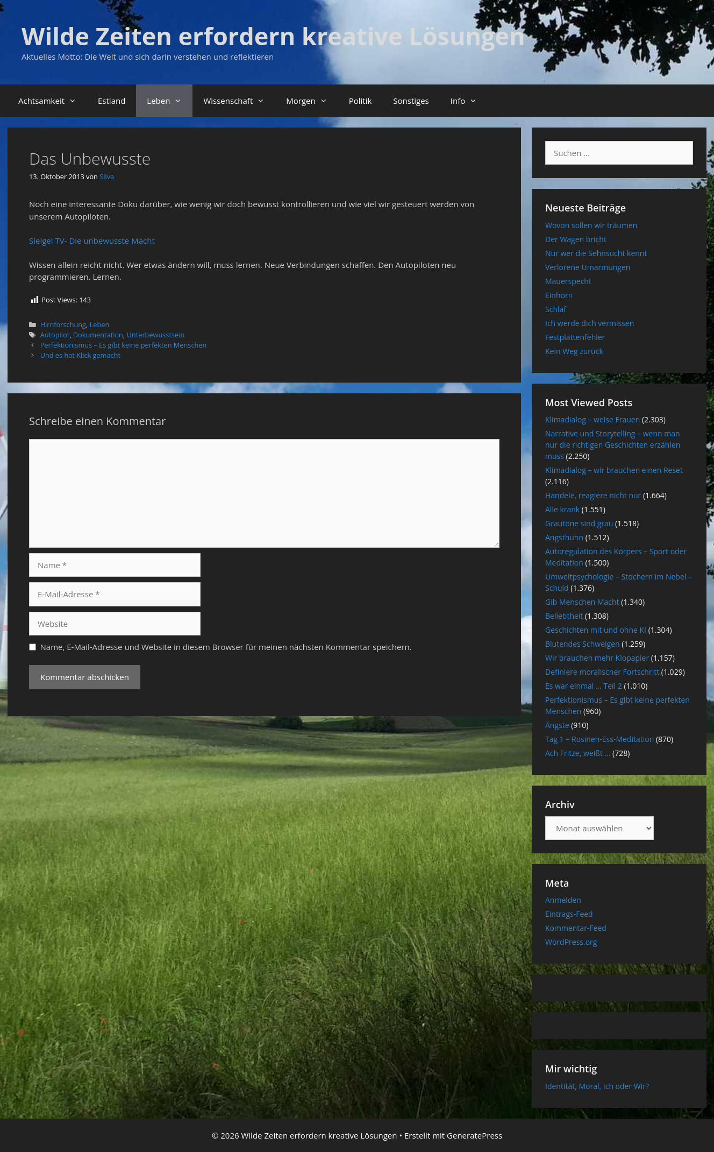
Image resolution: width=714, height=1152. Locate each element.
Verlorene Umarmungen (587, 267)
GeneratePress (474, 1135)
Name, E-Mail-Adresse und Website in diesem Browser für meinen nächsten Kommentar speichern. (226, 646)
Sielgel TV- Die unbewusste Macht (92, 240)
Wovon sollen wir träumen (591, 225)
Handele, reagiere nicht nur (593, 495)
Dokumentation (98, 335)
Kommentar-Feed (575, 928)
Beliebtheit (564, 616)
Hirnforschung (63, 324)
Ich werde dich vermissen (589, 323)
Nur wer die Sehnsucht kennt (596, 253)
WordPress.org (571, 942)
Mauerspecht (568, 281)
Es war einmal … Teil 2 (583, 686)
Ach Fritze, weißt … (577, 753)
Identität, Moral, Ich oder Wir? (597, 1086)
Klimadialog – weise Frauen (592, 419)
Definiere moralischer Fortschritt (602, 672)
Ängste (557, 725)
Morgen (312, 100)
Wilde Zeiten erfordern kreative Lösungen (273, 35)
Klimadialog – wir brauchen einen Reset (614, 470)
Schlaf (555, 309)
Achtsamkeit (52, 100)
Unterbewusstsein (156, 335)
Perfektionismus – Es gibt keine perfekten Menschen (123, 345)
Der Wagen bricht (575, 239)
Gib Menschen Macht (582, 602)
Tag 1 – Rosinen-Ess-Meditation (599, 739)
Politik (360, 100)
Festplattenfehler (575, 337)
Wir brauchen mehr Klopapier (597, 658)
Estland (111, 100)
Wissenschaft (239, 100)
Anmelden (563, 900)
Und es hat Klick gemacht (80, 355)
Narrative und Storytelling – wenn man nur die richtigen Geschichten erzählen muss (612, 444)
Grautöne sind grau (579, 523)
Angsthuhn (564, 537)
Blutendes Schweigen (582, 644)
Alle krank (562, 509)
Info (469, 100)
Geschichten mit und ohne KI (595, 630)
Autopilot (55, 335)
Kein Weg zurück (574, 351)
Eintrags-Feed (569, 914)
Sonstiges (411, 100)
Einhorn (559, 295)
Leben (169, 100)
